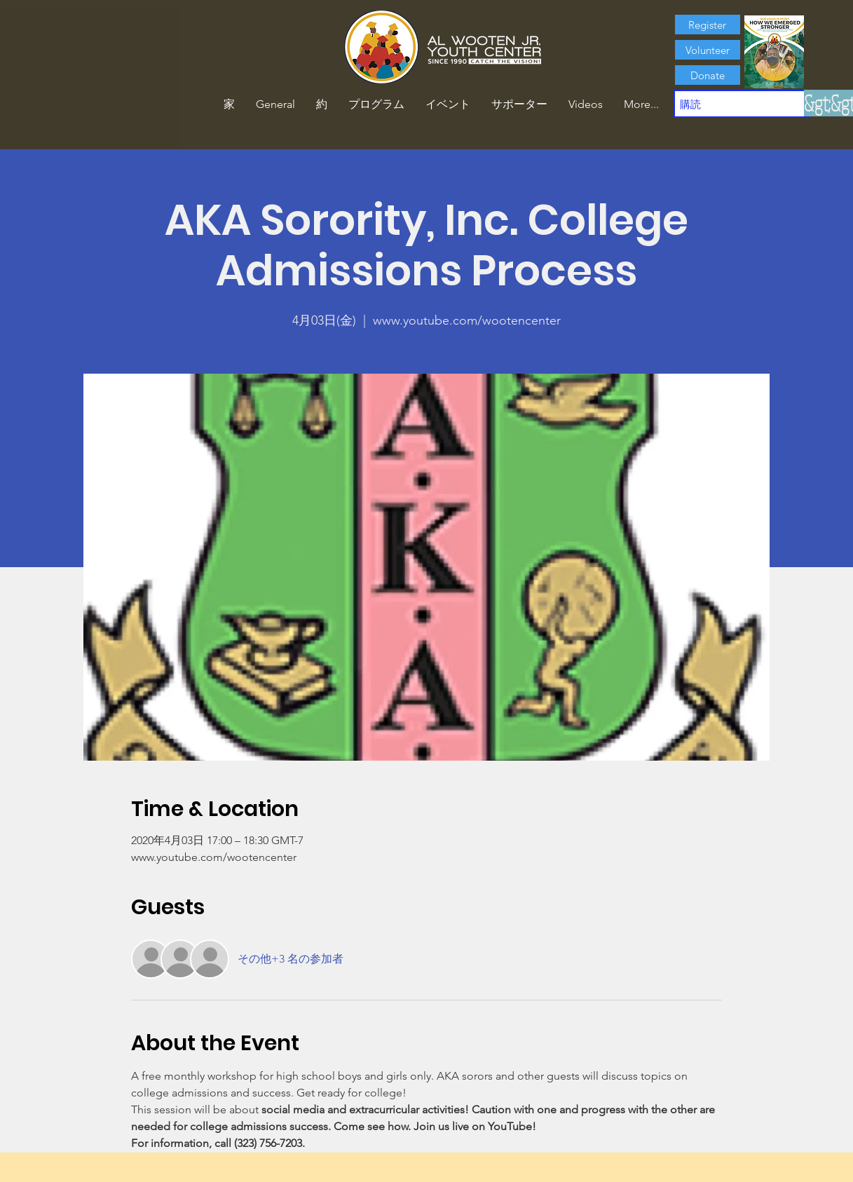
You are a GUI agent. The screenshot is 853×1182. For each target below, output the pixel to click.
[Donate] (707, 75)
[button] (322, 104)
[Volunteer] (707, 50)
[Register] (707, 24)
